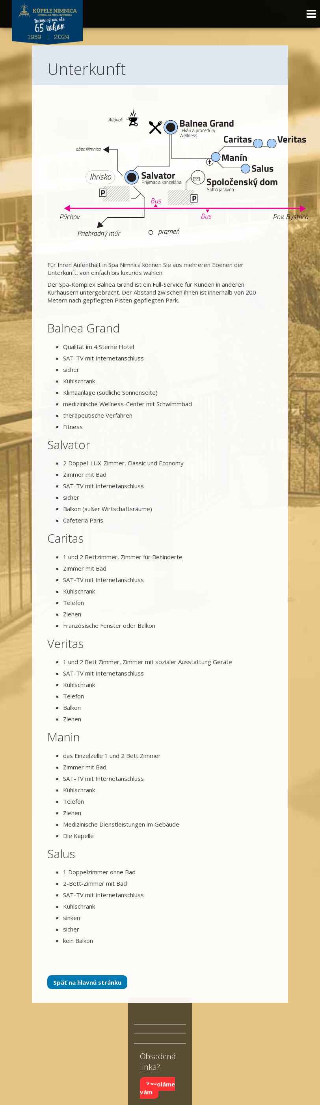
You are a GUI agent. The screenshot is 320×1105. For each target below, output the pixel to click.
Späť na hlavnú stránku (87, 982)
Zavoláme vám (157, 1088)
